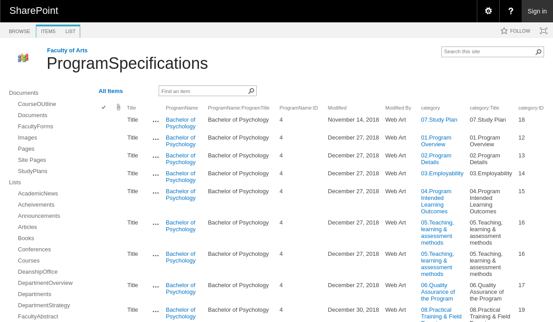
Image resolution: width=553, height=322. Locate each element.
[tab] (19, 29)
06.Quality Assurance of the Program (438, 292)
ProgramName (182, 107)
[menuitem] (488, 11)
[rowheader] (106, 123)
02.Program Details (436, 158)
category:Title (484, 107)
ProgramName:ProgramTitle (239, 107)
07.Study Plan (439, 119)
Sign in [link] (537, 11)
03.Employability (442, 173)
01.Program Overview (436, 141)
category (430, 107)
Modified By (398, 107)
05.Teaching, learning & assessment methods (437, 232)
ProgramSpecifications (127, 63)
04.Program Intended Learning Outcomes (436, 201)
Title (131, 107)
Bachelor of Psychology (180, 123)
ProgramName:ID (299, 107)
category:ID (531, 107)
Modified (337, 107)
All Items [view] (111, 91)
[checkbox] (104, 108)
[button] (539, 52)
